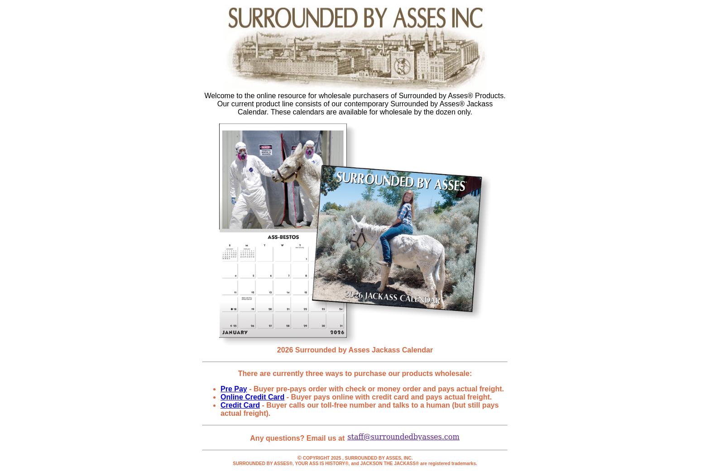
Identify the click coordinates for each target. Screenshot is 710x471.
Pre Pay (234, 389)
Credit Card (240, 405)
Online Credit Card (252, 397)
